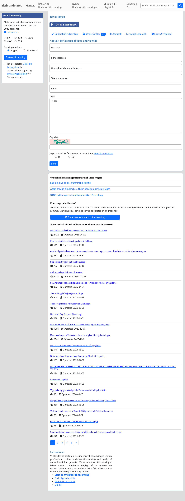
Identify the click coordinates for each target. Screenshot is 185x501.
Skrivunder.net (12, 5)
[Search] (159, 5)
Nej (73, 156)
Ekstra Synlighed (161, 33)
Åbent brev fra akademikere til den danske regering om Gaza (80, 189)
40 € (9, 124)
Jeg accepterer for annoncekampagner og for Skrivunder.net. (19, 153)
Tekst (52, 96)
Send (54, 163)
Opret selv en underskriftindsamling (85, 217)
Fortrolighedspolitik (136, 33)
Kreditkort (32, 133)
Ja (59, 156)
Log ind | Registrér (110, 5)
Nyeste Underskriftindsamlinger (85, 5)
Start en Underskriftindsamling (50, 5)
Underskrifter (94, 34)
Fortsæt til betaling (16, 140)
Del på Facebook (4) (63, 24)
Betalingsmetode (13, 130)
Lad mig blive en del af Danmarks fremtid (70, 183)
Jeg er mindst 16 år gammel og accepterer (81, 153)
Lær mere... (11, 115)
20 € (30, 120)
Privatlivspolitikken (103, 153)
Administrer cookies (65, 481)
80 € (20, 124)
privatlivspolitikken (17, 156)
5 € (8, 120)
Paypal (14, 133)
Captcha (54, 137)
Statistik (115, 33)
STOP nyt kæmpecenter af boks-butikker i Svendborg (76, 195)
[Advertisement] (22, 52)
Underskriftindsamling (65, 33)
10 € (20, 120)
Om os (58, 484)
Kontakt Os (132, 5)
